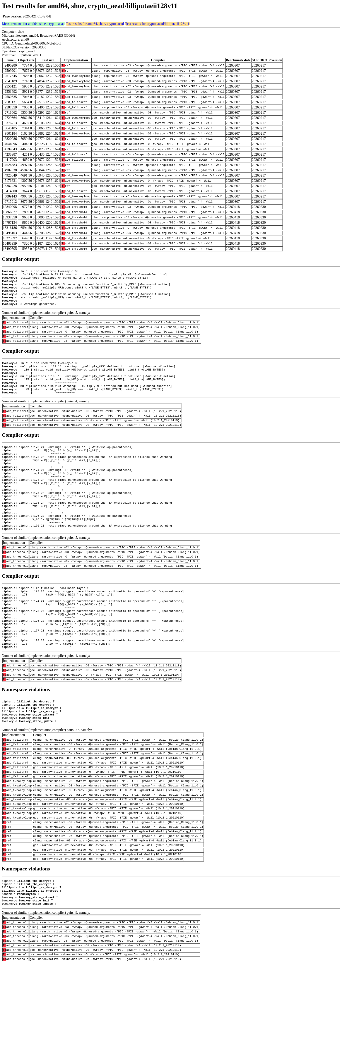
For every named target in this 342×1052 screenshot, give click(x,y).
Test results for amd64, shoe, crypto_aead (95, 24)
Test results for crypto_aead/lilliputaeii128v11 (157, 24)
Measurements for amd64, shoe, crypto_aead (33, 24)
